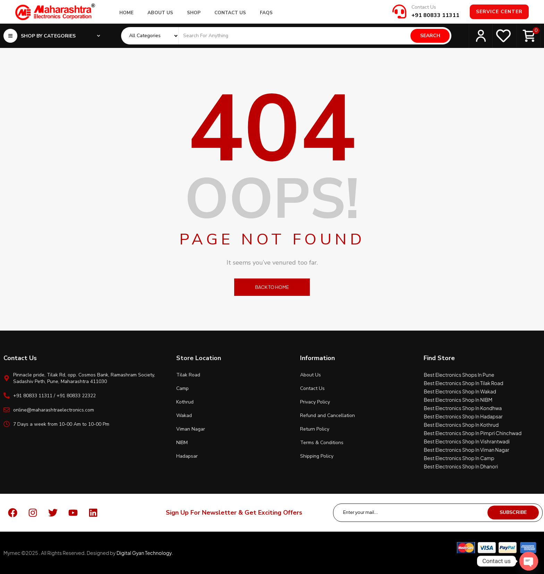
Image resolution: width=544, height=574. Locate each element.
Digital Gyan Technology (144, 553)
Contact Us (423, 7)
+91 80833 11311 (435, 15)
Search (430, 35)
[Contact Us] (399, 11)
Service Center (499, 11)
